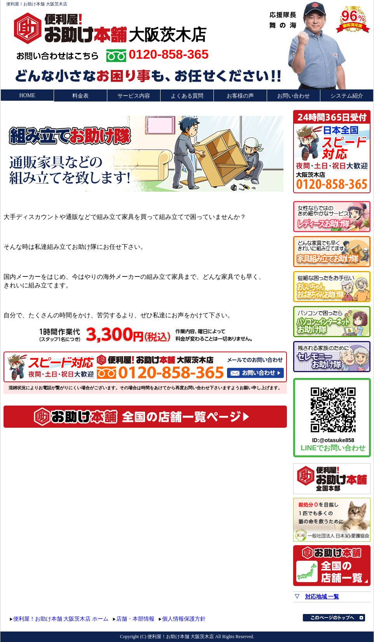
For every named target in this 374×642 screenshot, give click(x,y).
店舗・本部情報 (135, 619)
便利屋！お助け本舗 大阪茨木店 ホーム (60, 619)
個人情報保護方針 (184, 619)
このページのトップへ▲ (334, 617)
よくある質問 (187, 96)
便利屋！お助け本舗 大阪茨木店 (36, 4)
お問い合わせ (293, 96)
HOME (27, 95)
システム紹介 (346, 96)
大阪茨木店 (167, 34)
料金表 (80, 96)
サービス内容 (133, 96)
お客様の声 (240, 96)
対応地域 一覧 (322, 597)
